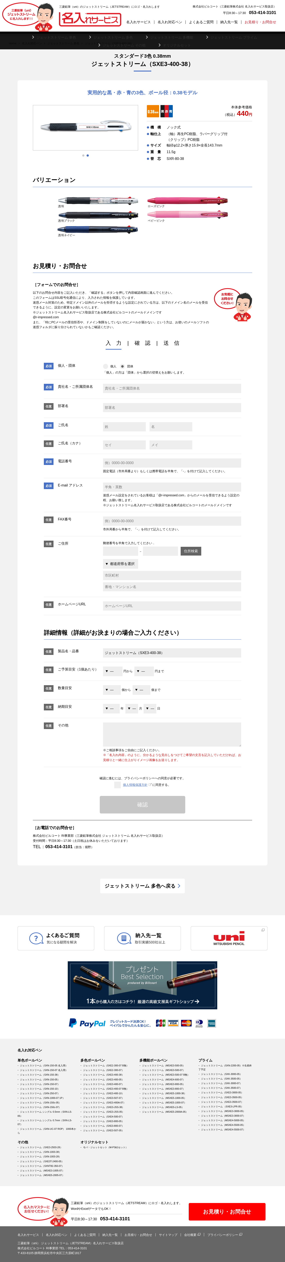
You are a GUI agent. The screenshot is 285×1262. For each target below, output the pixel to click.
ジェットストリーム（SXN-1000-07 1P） (42, 1098)
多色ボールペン (92, 1060)
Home (12, 43)
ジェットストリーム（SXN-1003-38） (40, 1152)
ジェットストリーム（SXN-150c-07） (40, 1107)
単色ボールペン (30, 1060)
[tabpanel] (85, 127)
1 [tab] (83, 155)
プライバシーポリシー (222, 1235)
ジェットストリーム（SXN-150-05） (40, 1079)
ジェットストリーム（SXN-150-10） (40, 1088)
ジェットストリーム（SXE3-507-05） (103, 1130)
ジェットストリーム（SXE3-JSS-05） (104, 1111)
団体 (126, 366)
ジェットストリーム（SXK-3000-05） (221, 1074)
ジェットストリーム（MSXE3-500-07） (163, 1070)
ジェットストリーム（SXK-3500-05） (221, 1078)
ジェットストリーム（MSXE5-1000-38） (164, 1093)
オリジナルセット (94, 1142)
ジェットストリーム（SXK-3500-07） (221, 1088)
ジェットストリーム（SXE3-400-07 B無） (106, 1088)
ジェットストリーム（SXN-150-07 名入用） (44, 1070)
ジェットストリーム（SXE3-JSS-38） (104, 1107)
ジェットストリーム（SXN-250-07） (40, 1093)
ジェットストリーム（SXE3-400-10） (103, 1093)
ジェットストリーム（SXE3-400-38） (103, 1074)
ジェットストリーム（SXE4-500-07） (103, 1116)
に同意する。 (142, 785)
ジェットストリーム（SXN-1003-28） (40, 1156)
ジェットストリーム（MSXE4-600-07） (163, 1079)
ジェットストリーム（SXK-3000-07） (221, 1083)
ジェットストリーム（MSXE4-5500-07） (223, 1129)
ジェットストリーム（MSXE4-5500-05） (223, 1125)
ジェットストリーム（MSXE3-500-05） (163, 1065)
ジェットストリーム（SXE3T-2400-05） (42, 1161)
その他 (23, 1142)
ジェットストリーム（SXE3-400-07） (103, 1084)
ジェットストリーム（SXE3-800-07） (103, 1125)
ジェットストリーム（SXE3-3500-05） (222, 1097)
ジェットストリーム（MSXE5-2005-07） (42, 1175)
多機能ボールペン (153, 1060)
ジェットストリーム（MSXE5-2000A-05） (165, 1111)
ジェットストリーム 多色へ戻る (140, 886)
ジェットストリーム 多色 (63, 43)
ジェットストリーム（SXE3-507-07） (103, 1098)
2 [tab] (88, 155)
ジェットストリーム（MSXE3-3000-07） (223, 1115)
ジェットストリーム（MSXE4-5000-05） (223, 1120)
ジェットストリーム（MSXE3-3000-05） (223, 1111)
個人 (109, 366)
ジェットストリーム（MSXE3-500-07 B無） (166, 1074)
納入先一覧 (229, 22)
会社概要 (190, 1235)
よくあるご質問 (201, 22)
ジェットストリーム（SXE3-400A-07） (104, 1102)
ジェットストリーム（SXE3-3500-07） (222, 1102)
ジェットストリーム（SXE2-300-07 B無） (106, 1065)
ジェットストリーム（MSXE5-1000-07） (164, 1102)
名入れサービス (138, 22)
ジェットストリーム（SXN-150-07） (40, 1084)
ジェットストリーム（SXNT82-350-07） (42, 1166)
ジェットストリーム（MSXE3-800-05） (163, 1084)
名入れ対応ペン (170, 22)
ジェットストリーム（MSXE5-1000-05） (164, 1098)
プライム (205, 1060)
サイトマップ (168, 1235)
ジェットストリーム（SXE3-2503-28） (41, 1147)
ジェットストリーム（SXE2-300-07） (103, 1070)
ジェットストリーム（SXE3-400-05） (103, 1079)
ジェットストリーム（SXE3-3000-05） (222, 1092)
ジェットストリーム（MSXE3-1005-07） (42, 1170)
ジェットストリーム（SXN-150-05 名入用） (44, 1065)
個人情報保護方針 (135, 785)
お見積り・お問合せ (260, 22)
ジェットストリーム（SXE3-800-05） (103, 1121)
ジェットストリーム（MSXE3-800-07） (163, 1088)
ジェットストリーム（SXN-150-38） (40, 1074)
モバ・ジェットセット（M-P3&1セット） (105, 1147)
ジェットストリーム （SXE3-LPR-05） (222, 1106)
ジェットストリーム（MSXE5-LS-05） (163, 1107)
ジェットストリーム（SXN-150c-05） (40, 1102)
